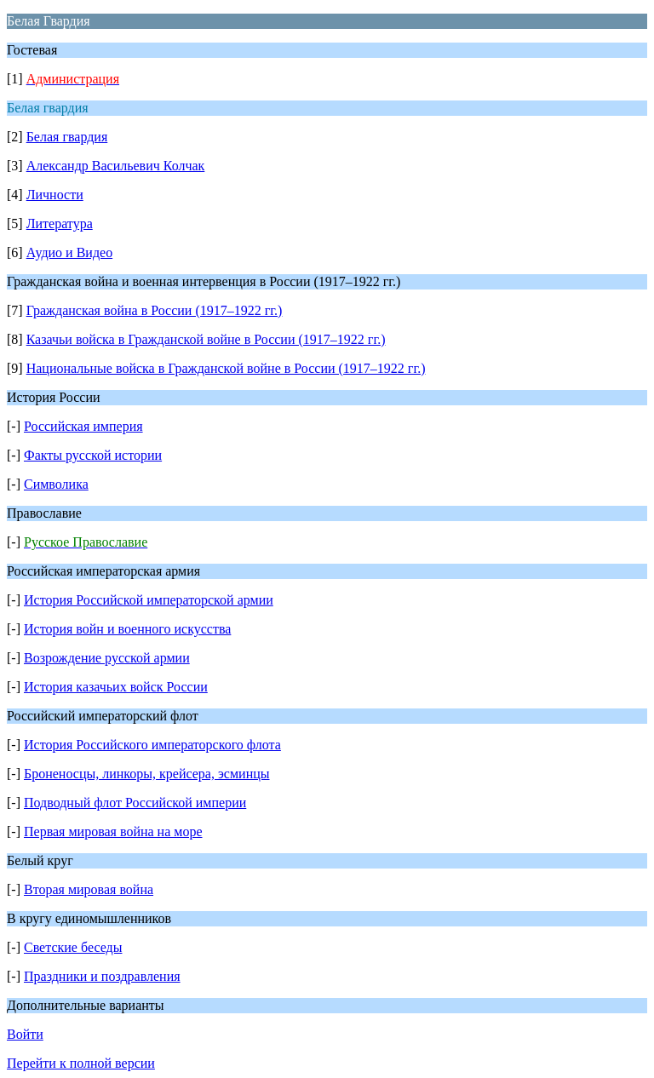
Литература (59, 223)
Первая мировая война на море (113, 831)
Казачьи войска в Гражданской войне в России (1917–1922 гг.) (206, 339)
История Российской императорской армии (148, 600)
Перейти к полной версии (81, 1063)
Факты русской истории (93, 455)
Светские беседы (73, 947)
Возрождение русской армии (107, 658)
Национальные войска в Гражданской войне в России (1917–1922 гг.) (226, 368)
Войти (25, 1034)
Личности (54, 194)
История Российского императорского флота (152, 744)
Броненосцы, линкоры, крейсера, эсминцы (147, 773)
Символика (56, 484)
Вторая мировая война (88, 889)
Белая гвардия (67, 136)
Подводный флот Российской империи (135, 802)
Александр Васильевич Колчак (115, 165)
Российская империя (83, 426)
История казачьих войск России (116, 686)
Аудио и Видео (69, 252)
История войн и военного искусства (127, 629)
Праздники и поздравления (102, 976)
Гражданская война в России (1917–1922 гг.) (154, 310)
